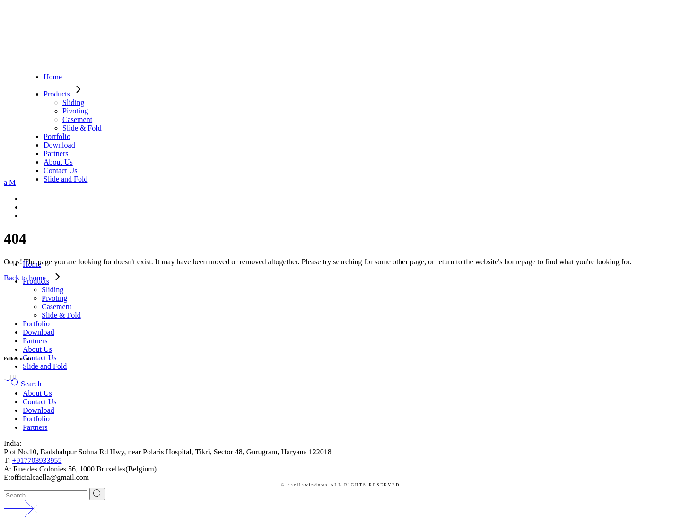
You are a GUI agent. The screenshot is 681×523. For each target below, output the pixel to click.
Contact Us (40, 402)
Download (38, 410)
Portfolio (36, 419)
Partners (35, 427)
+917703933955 (36, 460)
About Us (37, 393)
